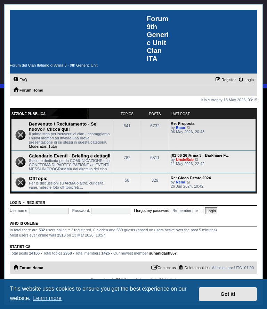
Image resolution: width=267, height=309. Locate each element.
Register (36, 202)
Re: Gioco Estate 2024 (191, 178)
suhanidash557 (163, 253)
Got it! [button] (228, 294)
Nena (180, 182)
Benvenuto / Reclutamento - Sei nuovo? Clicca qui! (63, 126)
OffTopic (38, 178)
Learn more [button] (47, 298)
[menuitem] (20, 80)
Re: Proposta (182, 123)
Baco (180, 128)
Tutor (52, 146)
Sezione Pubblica (28, 114)
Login (15, 202)
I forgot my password (151, 210)
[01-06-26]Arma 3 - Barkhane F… (200, 155)
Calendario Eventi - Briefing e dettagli (69, 155)
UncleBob (185, 159)
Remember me (187, 210)
